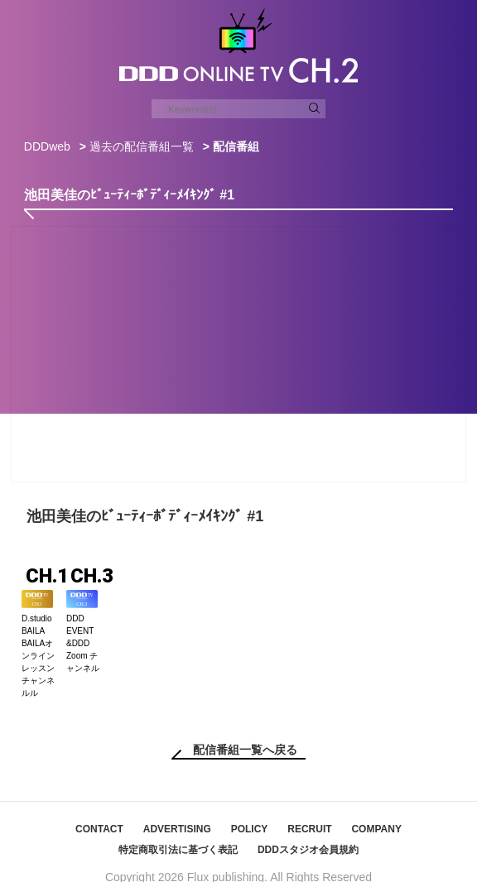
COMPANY (376, 811)
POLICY (249, 811)
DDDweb (47, 146)
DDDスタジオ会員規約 (308, 831)
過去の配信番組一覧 (141, 146)
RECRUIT (309, 811)
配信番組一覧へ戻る (245, 731)
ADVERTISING (177, 811)
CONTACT (99, 811)
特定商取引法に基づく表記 (178, 831)
